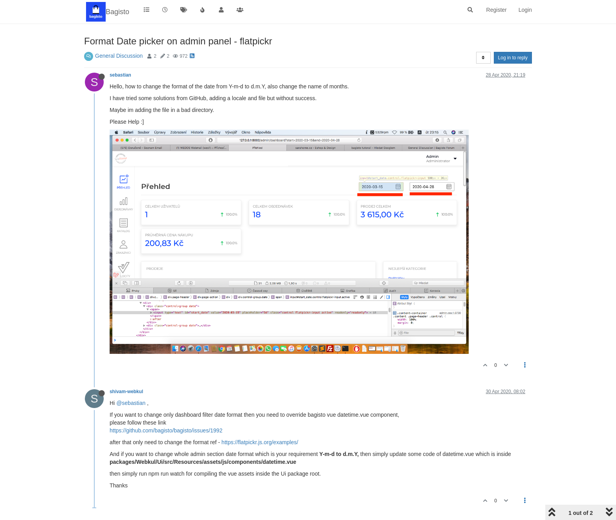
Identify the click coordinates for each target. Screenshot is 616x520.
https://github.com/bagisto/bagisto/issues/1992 (166, 430)
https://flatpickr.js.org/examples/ (260, 442)
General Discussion (119, 56)
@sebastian (130, 403)
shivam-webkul (126, 391)
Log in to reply (513, 57)
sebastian (120, 75)
